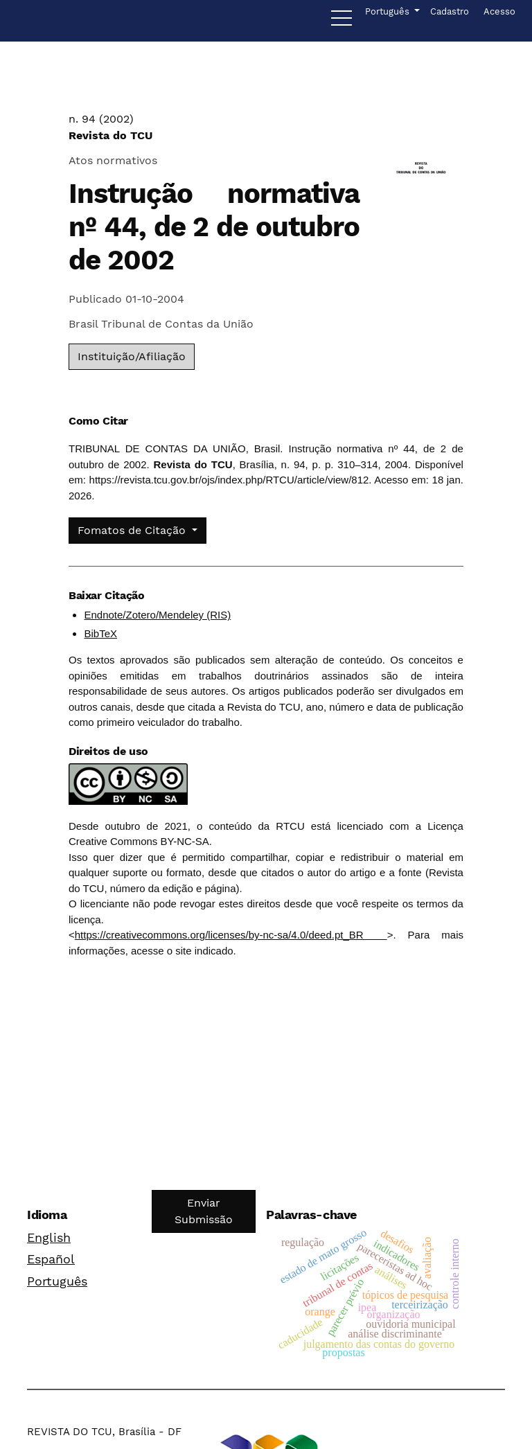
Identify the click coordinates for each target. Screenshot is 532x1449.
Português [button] (388, 10)
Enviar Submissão (204, 1211)
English (49, 1237)
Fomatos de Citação (133, 530)
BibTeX (100, 633)
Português (57, 1281)
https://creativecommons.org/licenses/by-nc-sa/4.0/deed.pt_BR (231, 935)
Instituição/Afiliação (132, 356)
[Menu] (341, 21)
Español (51, 1259)
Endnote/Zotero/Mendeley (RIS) (157, 615)
